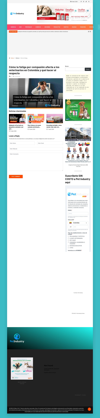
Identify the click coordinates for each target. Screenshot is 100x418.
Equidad (74, 25)
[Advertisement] (50, 44)
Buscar (67, 64)
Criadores (83, 25)
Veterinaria (21, 119)
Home (12, 56)
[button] (88, 30)
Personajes (28, 25)
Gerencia (13, 25)
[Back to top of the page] (89, 407)
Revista (91, 25)
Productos (57, 25)
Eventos (66, 25)
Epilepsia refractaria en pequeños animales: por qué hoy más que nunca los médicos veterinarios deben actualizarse (43, 30)
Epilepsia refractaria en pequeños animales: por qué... (53, 125)
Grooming (47, 25)
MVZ (20, 25)
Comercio (38, 25)
